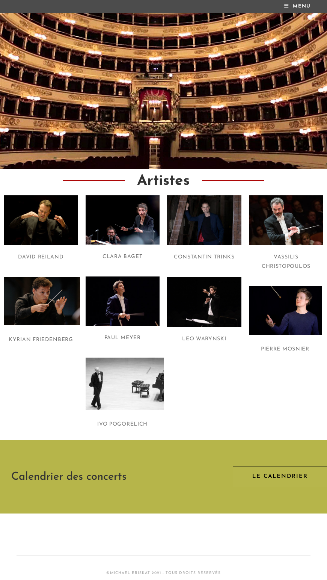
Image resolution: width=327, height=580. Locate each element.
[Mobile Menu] (297, 6)
